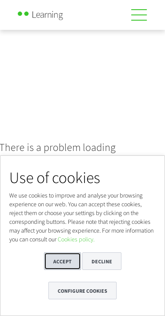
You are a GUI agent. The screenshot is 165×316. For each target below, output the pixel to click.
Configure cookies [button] (82, 290)
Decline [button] (102, 261)
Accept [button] (62, 261)
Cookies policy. (76, 239)
